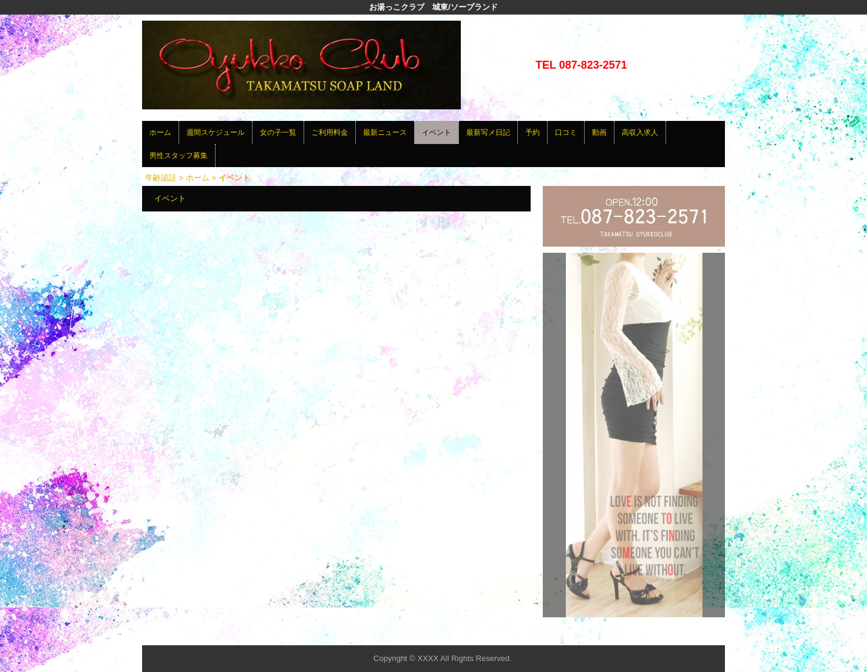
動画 (599, 132)
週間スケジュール (215, 132)
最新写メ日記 (488, 132)
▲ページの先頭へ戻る (679, 634)
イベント (436, 132)
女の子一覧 (278, 132)
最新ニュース (385, 132)
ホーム (160, 132)
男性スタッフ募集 (178, 155)
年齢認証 (161, 177)
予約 (532, 132)
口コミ (566, 132)
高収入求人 (640, 132)
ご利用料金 (329, 132)
